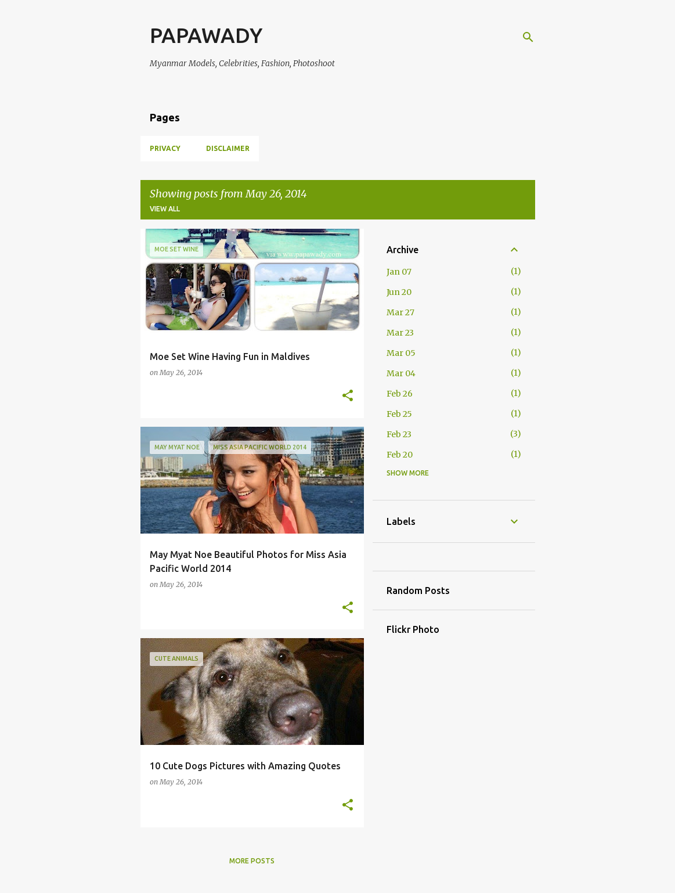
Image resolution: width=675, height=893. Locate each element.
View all (165, 209)
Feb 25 (399, 414)
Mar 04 (401, 373)
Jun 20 (399, 292)
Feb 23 (399, 434)
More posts (252, 861)
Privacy (165, 148)
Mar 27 (400, 312)
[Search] (528, 37)
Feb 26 (400, 393)
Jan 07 (399, 272)
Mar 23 (400, 332)
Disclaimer (228, 148)
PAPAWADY (206, 35)
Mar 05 (401, 353)
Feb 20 (400, 454)
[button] (348, 396)
